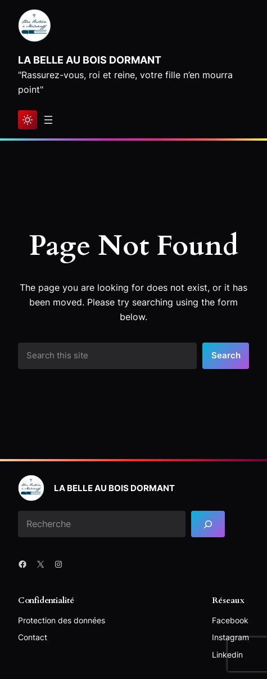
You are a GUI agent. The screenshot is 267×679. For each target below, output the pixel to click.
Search (226, 355)
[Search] (208, 524)
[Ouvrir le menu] (48, 120)
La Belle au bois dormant (89, 59)
